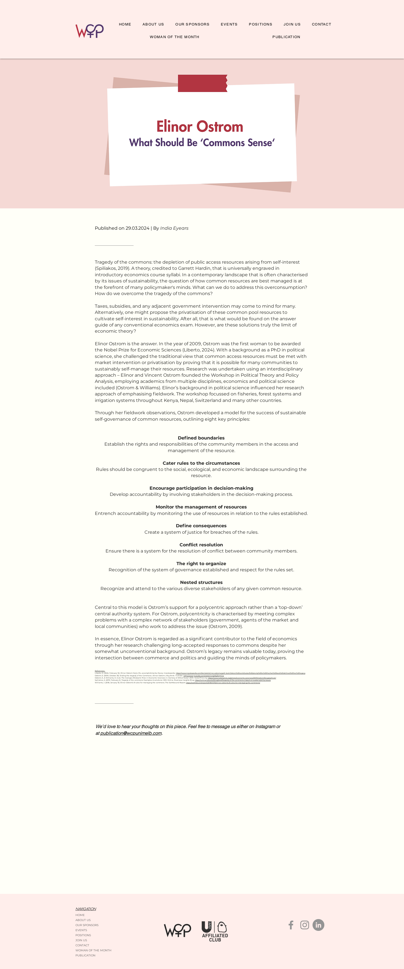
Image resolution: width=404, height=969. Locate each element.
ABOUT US (83, 920)
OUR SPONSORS (86, 925)
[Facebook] (291, 925)
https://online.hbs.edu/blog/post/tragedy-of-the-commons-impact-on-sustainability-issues (233, 680)
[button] (260, 24)
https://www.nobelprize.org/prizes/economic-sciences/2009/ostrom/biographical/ (242, 678)
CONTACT (82, 945)
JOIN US (81, 940)
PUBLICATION (85, 955)
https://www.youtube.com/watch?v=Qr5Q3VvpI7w (203, 676)
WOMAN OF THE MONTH (93, 950)
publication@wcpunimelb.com (130, 733)
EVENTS (81, 930)
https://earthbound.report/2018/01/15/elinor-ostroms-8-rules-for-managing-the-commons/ (223, 683)
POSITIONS (83, 935)
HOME (80, 915)
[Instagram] (305, 925)
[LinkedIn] (318, 925)
